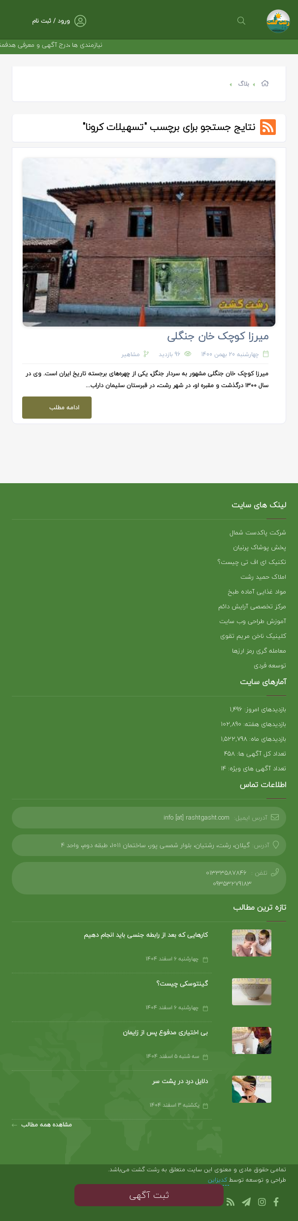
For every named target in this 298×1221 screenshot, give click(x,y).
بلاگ (243, 84)
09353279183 (232, 883)
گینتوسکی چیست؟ (182, 983)
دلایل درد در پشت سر (180, 1081)
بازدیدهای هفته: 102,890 (253, 724)
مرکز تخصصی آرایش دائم (252, 606)
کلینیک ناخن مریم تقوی (253, 635)
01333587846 (226, 872)
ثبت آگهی (149, 1195)
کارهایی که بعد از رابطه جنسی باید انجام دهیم (146, 934)
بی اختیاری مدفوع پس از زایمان (165, 1032)
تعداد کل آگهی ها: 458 (255, 753)
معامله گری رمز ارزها (259, 650)
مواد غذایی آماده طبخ (257, 591)
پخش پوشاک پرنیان (259, 547)
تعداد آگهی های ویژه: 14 (253, 768)
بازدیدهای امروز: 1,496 (258, 709)
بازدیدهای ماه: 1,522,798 (253, 738)
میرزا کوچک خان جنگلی (217, 336)
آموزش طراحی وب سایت (252, 621)
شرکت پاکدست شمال (258, 532)
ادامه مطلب (50, 404)
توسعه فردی (270, 665)
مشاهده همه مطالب (42, 1125)
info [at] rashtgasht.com (197, 817)
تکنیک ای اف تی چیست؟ (252, 562)
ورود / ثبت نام (51, 21)
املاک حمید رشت (263, 576)
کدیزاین (218, 1180)
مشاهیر (130, 354)
